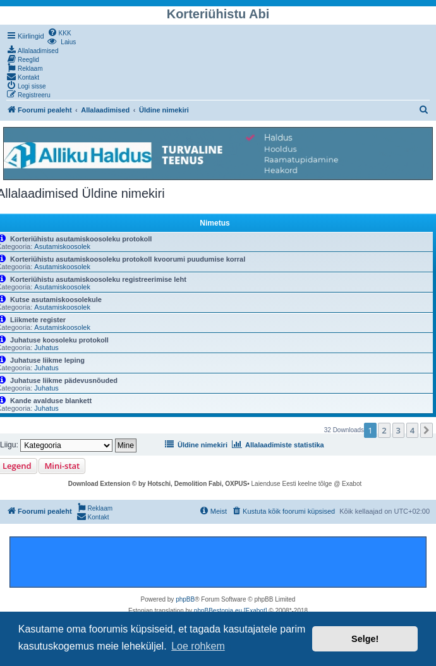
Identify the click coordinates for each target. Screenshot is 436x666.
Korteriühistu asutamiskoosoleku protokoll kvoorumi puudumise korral (127, 259)
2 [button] (384, 430)
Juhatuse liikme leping (47, 360)
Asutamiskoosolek (62, 246)
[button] (426, 430)
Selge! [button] (364, 639)
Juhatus (46, 347)
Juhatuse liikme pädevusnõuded (64, 380)
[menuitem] (59, 32)
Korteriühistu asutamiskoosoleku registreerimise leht (98, 279)
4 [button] (412, 430)
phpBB (185, 599)
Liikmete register (38, 320)
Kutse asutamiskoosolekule (56, 299)
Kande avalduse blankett (51, 400)
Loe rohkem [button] (198, 646)
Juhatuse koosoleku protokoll (59, 340)
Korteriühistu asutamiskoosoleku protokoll (81, 239)
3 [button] (398, 430)
